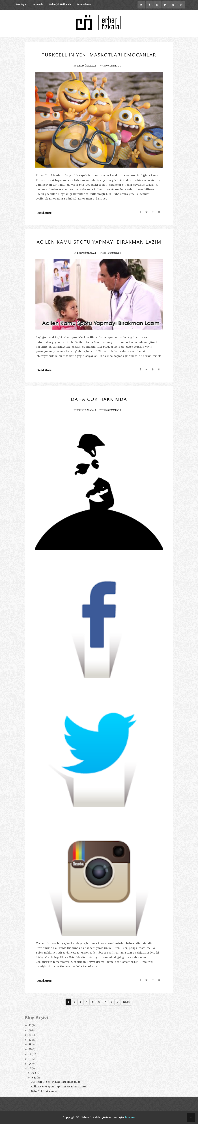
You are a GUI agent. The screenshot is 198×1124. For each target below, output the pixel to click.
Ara (34, 1072)
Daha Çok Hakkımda (60, 4)
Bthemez (130, 1117)
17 (30, 1063)
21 (30, 1044)
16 (30, 1068)
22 (30, 1039)
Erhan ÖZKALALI (86, 65)
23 (30, 1034)
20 (30, 1049)
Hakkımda (38, 4)
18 (30, 1058)
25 (30, 1025)
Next (126, 1002)
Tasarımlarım (84, 4)
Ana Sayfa (21, 4)
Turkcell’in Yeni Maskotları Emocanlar (55, 1081)
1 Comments (114, 253)
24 (30, 1030)
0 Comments (114, 65)
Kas (34, 1077)
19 (30, 1054)
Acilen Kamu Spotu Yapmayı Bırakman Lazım (59, 1086)
